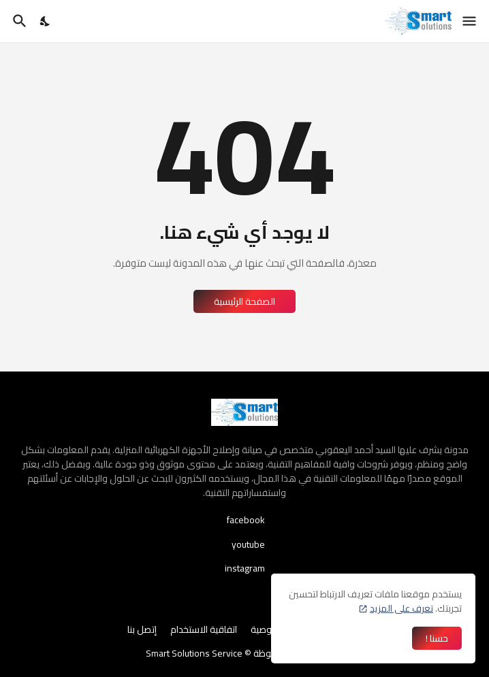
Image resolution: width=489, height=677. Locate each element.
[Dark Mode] (46, 21)
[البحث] (18, 21)
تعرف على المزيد (401, 608)
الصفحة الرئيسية (244, 301)
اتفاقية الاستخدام (203, 630)
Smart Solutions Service (194, 653)
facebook (246, 521)
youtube (248, 544)
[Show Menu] (470, 21)
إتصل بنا (142, 630)
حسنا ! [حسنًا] (437, 638)
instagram (245, 567)
